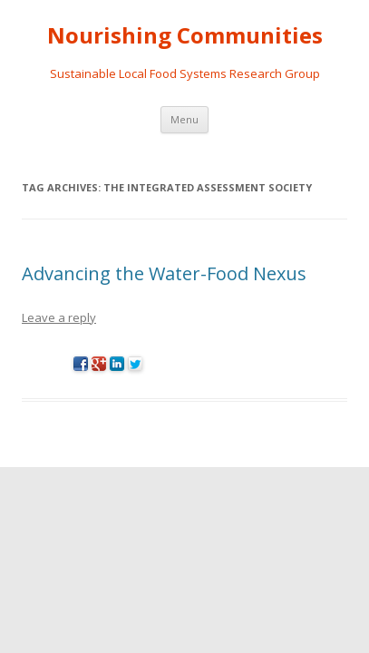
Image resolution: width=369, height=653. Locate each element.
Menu (184, 119)
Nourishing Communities (185, 36)
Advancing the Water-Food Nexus (164, 273)
